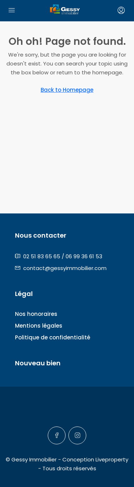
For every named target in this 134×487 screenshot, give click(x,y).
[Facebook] (57, 435)
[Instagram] (77, 435)
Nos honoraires (36, 314)
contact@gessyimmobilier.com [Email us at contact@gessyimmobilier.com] (65, 268)
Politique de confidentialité (52, 337)
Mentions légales (38, 325)
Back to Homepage (67, 90)
